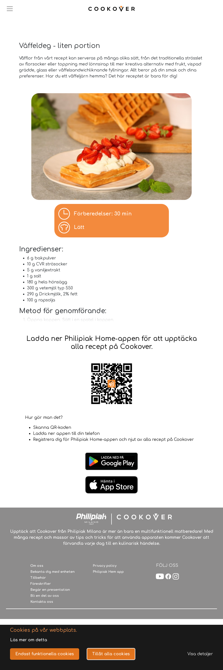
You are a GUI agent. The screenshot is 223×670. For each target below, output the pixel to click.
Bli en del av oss (44, 596)
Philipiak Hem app (108, 572)
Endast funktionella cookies (44, 654)
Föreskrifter (40, 584)
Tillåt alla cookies (111, 654)
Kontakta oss (41, 602)
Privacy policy (105, 566)
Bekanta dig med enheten (52, 572)
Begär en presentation (50, 590)
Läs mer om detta (28, 640)
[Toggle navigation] (10, 8)
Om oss (36, 566)
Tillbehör (38, 578)
